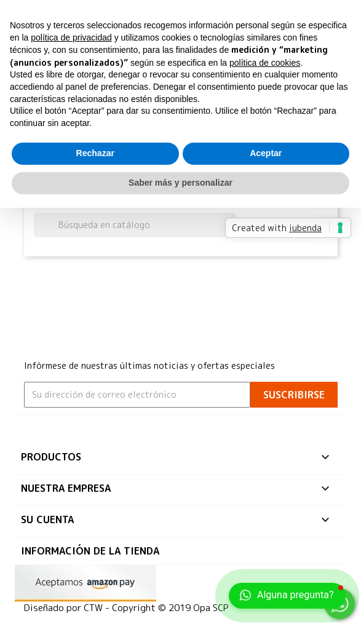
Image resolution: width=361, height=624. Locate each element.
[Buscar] (135, 225)
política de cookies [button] (264, 63)
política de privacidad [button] (71, 37)
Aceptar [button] (266, 153)
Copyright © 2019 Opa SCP (170, 607)
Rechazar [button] (95, 153)
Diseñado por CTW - (68, 607)
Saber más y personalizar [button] (180, 183)
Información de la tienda (90, 551)
